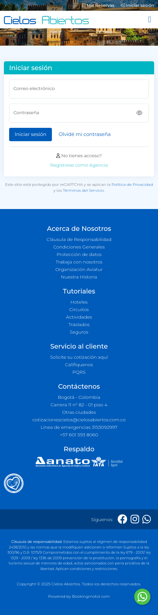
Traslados (79, 324)
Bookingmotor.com (91, 596)
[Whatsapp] (146, 519)
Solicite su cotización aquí (79, 357)
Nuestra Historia (79, 277)
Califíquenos (79, 365)
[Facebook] (122, 519)
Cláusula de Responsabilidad (79, 239)
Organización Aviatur (79, 269)
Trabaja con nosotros (79, 262)
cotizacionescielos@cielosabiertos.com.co (79, 420)
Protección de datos (79, 254)
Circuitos (79, 309)
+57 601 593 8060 (79, 435)
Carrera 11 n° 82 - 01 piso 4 (79, 405)
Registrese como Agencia (79, 165)
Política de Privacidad (132, 184)
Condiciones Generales (79, 247)
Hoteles (79, 302)
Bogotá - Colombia (79, 397)
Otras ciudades (79, 412)
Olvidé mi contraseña (85, 134)
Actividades (79, 317)
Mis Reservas (98, 5)
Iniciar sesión (137, 5)
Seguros (79, 332)
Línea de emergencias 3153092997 (78, 427)
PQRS (79, 372)
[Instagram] (135, 519)
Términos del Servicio (83, 190)
